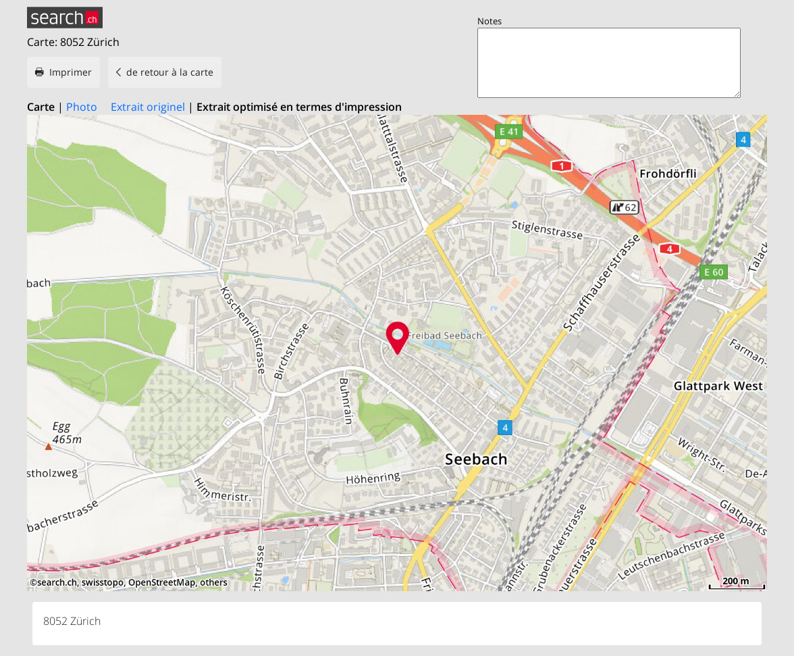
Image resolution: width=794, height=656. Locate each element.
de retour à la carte (169, 72)
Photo (81, 106)
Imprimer (70, 72)
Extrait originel (148, 106)
